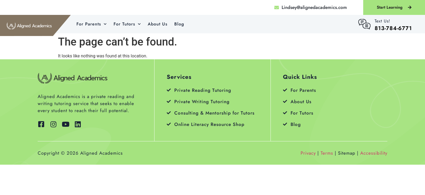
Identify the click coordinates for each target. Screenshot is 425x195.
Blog (179, 24)
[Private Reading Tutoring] (169, 90)
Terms (327, 153)
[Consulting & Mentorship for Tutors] (169, 113)
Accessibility (373, 153)
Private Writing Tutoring (202, 101)
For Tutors (127, 24)
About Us (158, 24)
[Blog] (285, 124)
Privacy (308, 153)
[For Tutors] (285, 113)
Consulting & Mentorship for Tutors (214, 113)
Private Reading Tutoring (202, 90)
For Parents (91, 24)
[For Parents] (285, 90)
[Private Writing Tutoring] (169, 101)
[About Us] (285, 101)
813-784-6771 (393, 28)
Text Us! (382, 21)
